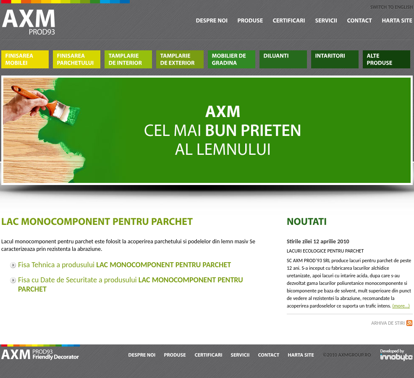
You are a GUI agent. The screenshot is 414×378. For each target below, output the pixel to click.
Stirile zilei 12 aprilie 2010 (318, 241)
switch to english (391, 7)
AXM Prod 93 (41, 353)
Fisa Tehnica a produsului (124, 264)
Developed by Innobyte (396, 354)
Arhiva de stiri (388, 323)
